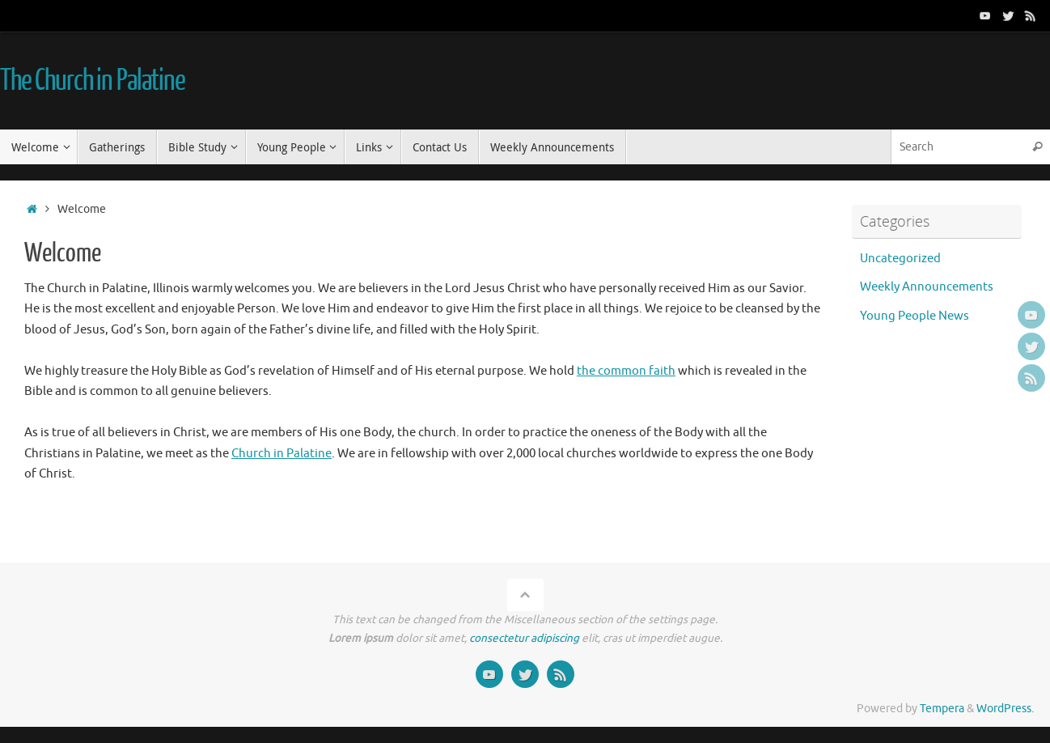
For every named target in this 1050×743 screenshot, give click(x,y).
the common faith (626, 371)
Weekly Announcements (926, 287)
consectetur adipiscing (524, 638)
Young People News (914, 316)
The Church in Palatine (92, 81)
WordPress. (1005, 708)
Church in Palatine (281, 453)
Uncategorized (900, 258)
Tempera (942, 708)
